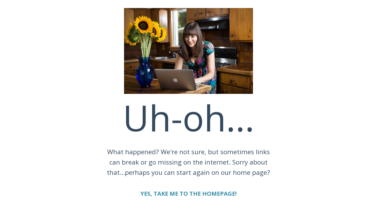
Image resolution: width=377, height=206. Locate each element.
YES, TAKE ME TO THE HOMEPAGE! (188, 193)
